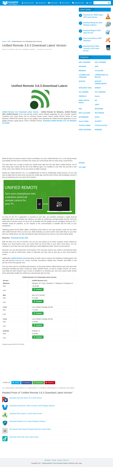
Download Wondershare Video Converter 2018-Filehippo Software (32, 406)
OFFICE (97, 117)
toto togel (82, 167)
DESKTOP (41, 3)
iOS (96, 100)
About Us (65, 460)
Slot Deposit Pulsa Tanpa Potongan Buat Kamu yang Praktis (30, 429)
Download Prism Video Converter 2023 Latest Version (91, 48)
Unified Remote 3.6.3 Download (37, 388)
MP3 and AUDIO (84, 113)
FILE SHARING (84, 92)
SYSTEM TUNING (84, 125)
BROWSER (82, 71)
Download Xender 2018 (19, 238)
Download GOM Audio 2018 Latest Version (24, 437)
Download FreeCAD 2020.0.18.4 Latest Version (25, 398)
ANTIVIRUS (82, 66)
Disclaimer (48, 460)
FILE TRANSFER (11, 49)
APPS (89, 3)
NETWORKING (25, 49)
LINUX (16, 49)
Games (97, 96)
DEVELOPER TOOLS (85, 88)
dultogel (82, 163)
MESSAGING (78, 3)
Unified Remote (10, 388)
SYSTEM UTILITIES (101, 125)
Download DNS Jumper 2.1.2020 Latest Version (25, 413)
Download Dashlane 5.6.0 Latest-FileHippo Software (27, 421)
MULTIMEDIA (99, 113)
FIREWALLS (83, 96)
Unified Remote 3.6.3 (21, 388)
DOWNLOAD (28, 3)
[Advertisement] (39, 24)
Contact (59, 460)
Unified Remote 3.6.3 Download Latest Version (60, 388)
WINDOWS (32, 49)
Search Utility (84, 121)
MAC (20, 49)
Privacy (54, 460)
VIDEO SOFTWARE (85, 130)
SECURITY (65, 3)
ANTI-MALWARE (84, 62)
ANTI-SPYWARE (100, 62)
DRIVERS (53, 3)
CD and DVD (99, 71)
